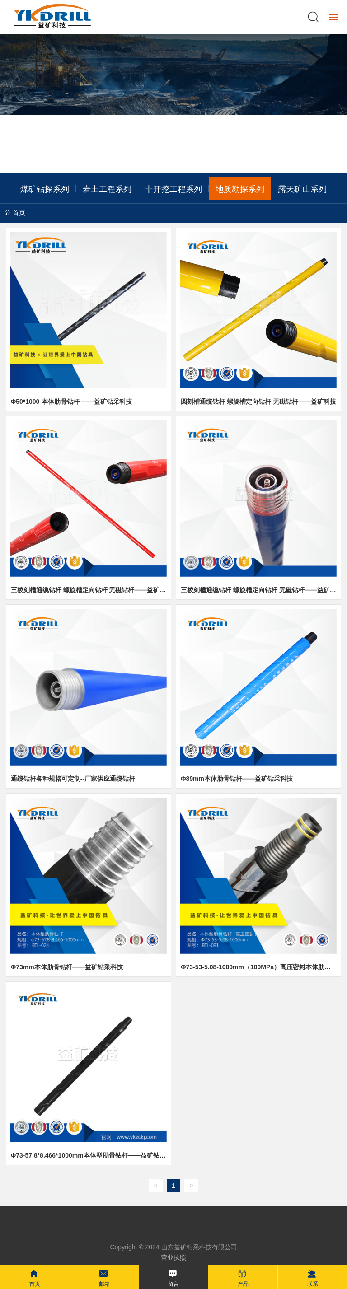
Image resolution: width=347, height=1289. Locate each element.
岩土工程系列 (107, 188)
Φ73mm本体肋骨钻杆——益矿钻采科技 (67, 967)
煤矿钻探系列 (44, 188)
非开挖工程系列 (173, 188)
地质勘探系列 (240, 188)
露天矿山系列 (302, 188)
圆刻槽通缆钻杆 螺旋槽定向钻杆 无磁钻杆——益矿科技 (258, 401)
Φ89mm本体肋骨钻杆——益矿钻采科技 (237, 778)
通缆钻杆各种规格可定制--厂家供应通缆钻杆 (73, 778)
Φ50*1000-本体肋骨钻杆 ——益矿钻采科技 (71, 401)
